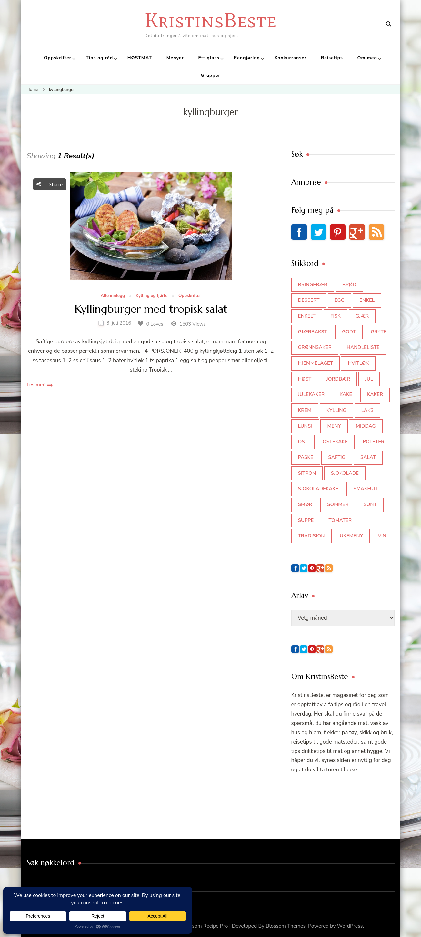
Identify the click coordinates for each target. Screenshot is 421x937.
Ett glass (208, 58)
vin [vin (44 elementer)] (382, 536)
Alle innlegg (113, 296)
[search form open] (389, 24)
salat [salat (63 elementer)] (368, 457)
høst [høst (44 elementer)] (305, 379)
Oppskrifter (57, 58)
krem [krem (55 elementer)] (305, 410)
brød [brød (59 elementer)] (349, 284)
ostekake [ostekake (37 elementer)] (335, 441)
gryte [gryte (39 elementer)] (378, 332)
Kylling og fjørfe (152, 296)
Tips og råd (99, 58)
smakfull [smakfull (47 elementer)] (366, 488)
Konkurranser (290, 58)
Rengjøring (247, 58)
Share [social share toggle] (49, 184)
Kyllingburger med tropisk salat (151, 309)
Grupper (210, 75)
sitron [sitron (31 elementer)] (307, 473)
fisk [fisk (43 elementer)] (335, 316)
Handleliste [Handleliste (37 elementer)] (362, 347)
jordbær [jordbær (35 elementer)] (338, 379)
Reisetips (332, 58)
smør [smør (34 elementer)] (305, 504)
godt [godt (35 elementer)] (349, 332)
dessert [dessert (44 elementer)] (309, 300)
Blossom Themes (286, 926)
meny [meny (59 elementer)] (334, 426)
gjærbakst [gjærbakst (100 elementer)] (312, 332)
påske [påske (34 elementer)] (306, 457)
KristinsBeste (210, 20)
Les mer (36, 385)
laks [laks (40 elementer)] (367, 410)
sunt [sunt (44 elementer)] (370, 504)
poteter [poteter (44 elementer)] (373, 441)
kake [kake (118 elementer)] (346, 394)
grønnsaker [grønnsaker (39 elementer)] (315, 347)
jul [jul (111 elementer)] (369, 379)
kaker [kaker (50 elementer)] (375, 394)
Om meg (367, 58)
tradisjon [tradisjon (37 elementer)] (311, 536)
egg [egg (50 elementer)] (340, 300)
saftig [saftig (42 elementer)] (336, 457)
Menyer (175, 58)
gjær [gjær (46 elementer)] (362, 316)
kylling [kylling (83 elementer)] (336, 410)
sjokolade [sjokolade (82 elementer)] (345, 473)
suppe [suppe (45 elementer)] (306, 520)
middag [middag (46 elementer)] (366, 426)
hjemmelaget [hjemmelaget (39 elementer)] (315, 363)
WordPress (350, 926)
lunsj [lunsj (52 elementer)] (305, 426)
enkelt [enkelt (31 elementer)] (307, 316)
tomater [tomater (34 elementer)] (340, 520)
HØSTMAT (139, 58)
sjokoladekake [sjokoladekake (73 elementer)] (318, 488)
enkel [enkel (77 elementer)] (367, 300)
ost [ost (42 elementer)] (303, 441)
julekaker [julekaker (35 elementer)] (311, 394)
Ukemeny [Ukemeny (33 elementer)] (351, 536)
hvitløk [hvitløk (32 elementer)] (358, 363)
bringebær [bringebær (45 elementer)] (312, 284)
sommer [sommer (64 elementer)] (337, 504)
